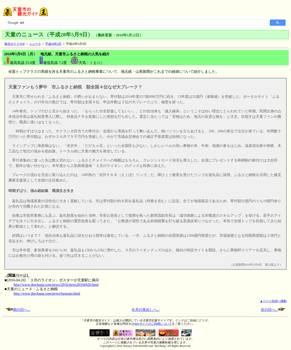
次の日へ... (273, 310)
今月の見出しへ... (145, 310)
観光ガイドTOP (15, 43)
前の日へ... (21, 310)
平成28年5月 (53, 43)
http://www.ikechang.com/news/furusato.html (47, 293)
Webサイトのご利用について (153, 323)
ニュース (35, 43)
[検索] (135, 23)
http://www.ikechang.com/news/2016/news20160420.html (56, 285)
